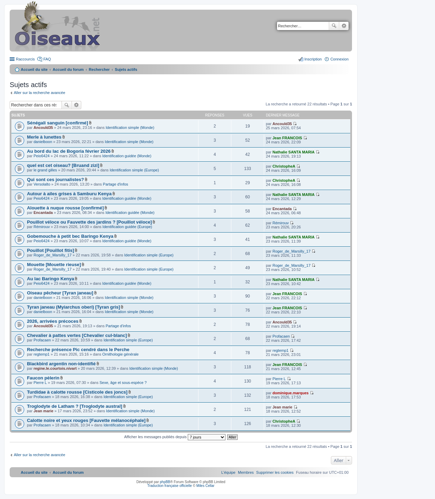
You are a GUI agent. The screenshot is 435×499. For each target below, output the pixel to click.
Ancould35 (43, 127)
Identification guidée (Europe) (127, 227)
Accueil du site (34, 69)
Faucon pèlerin (43, 377)
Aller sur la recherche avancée (39, 93)
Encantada (43, 212)
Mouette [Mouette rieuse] (54, 264)
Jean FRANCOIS (287, 138)
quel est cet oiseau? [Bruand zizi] (63, 165)
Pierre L (40, 382)
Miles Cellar (205, 486)
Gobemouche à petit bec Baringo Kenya (70, 236)
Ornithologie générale (120, 354)
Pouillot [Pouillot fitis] (50, 250)
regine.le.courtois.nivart (55, 368)
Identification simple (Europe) (134, 170)
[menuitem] (275, 472)
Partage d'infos (115, 184)
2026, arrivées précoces (52, 321)
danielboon (43, 142)
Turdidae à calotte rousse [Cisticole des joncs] (77, 392)
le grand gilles (45, 170)
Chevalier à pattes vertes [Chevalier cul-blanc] (77, 335)
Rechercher (334, 26)
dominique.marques (290, 393)
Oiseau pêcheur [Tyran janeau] (60, 292)
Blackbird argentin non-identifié (61, 363)
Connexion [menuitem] (339, 59)
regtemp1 (41, 354)
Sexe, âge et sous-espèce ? (123, 382)
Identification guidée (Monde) (126, 156)
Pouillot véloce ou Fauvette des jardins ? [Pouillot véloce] (89, 222)
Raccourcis (25, 59)
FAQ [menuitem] (47, 59)
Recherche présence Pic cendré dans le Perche (78, 349)
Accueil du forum (68, 69)
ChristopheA (283, 166)
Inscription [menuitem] (313, 59)
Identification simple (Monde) (129, 127)
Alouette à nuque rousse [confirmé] (65, 207)
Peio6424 (42, 156)
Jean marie (43, 411)
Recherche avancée (344, 26)
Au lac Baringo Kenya (50, 278)
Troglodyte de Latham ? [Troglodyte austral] (74, 406)
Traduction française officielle (169, 486)
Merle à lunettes (44, 137)
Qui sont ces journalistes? (55, 179)
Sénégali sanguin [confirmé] (57, 122)
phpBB (165, 482)
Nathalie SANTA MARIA (293, 152)
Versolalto (42, 184)
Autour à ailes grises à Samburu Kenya (69, 193)
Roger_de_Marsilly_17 (53, 255)
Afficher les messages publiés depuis (174, 437)
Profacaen (42, 340)
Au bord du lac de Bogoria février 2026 (69, 151)
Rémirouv (42, 227)
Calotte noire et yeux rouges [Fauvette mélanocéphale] (86, 420)
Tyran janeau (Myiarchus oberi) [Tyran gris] (73, 307)
